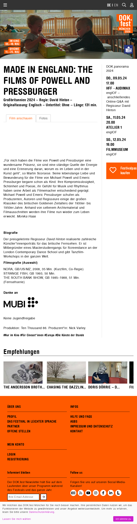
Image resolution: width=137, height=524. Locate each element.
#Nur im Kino (11, 335)
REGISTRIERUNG (18, 459)
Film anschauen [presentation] (20, 118)
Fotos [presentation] (43, 118)
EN (116, 5)
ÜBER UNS (14, 407)
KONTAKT (76, 431)
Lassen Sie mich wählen (16, 519)
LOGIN (11, 454)
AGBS (73, 421)
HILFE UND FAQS (81, 416)
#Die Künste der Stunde (69, 335)
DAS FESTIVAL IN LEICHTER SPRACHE (31, 421)
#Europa (49, 335)
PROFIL (12, 416)
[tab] (21, 118)
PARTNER (13, 426)
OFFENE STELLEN (18, 431)
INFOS (74, 407)
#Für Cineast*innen (32, 335)
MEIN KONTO (15, 444)
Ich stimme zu (123, 519)
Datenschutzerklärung (41, 512)
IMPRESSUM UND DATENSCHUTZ (91, 426)
